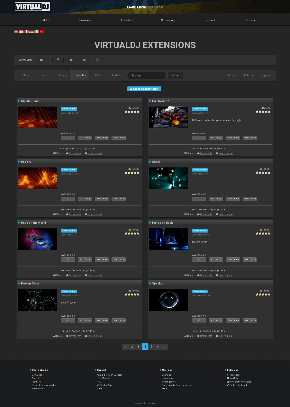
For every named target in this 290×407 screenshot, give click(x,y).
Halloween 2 (160, 101)
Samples (80, 75)
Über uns (166, 374)
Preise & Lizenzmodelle (44, 385)
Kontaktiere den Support (109, 374)
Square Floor (30, 101)
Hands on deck (162, 222)
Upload (266, 75)
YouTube (233, 378)
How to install (94, 153)
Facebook (233, 374)
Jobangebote (169, 381)
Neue (26, 75)
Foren (100, 388)
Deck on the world (33, 222)
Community (168, 20)
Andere (116, 75)
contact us (167, 378)
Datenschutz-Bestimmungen (177, 385)
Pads (98, 75)
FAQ (99, 381)
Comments (75, 153)
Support (210, 20)
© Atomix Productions (145, 403)
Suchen (175, 75)
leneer (135, 108)
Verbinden (251, 20)
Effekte (62, 75)
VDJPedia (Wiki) (105, 385)
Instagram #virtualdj (239, 381)
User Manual (103, 378)
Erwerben (127, 20)
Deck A (26, 162)
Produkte (44, 20)
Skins (44, 75)
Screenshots (38, 388)
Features (36, 381)
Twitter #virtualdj (237, 385)
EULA (165, 388)
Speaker (158, 283)
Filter (248, 75)
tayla (268, 108)
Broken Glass (30, 283)
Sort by (231, 75)
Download (85, 20)
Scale (156, 162)
